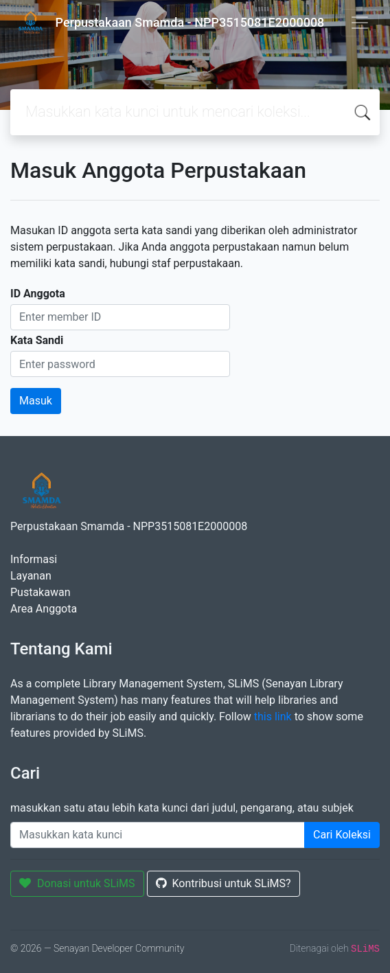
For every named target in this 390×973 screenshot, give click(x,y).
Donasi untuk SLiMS (77, 883)
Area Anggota (43, 608)
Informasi (33, 559)
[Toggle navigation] (360, 22)
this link (273, 716)
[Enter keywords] (157, 835)
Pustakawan (40, 592)
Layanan (30, 575)
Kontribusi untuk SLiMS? (223, 883)
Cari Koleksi (342, 834)
